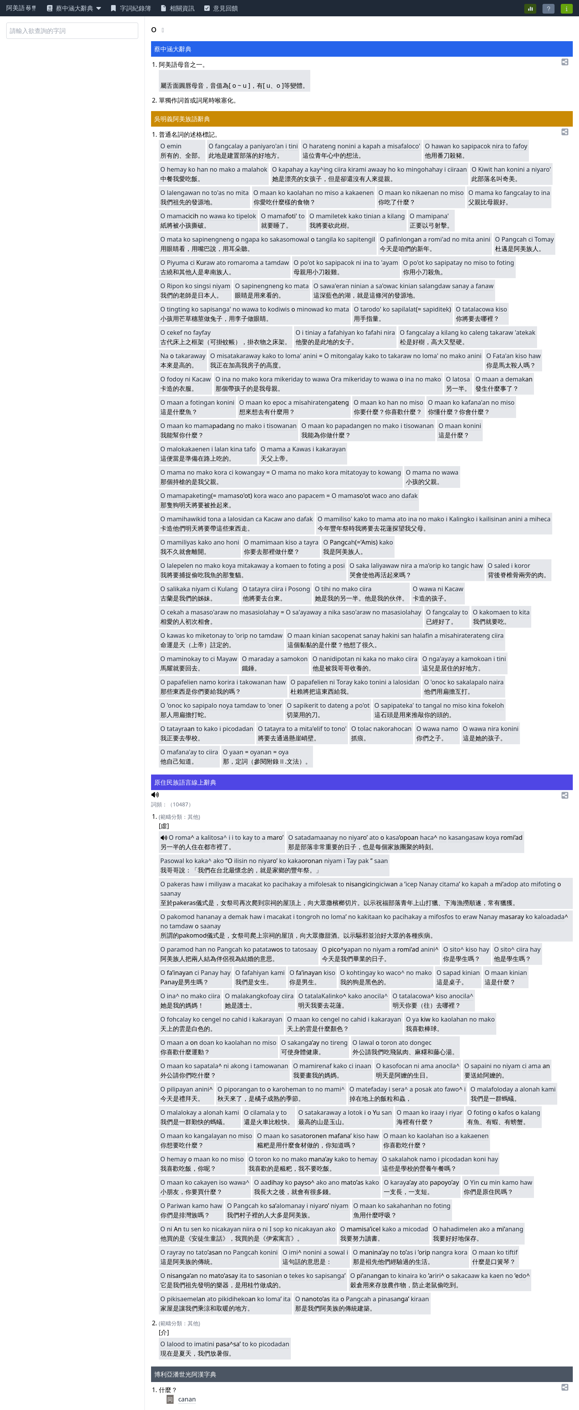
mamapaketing (189, 495)
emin (174, 146)
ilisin (240, 860)
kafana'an (475, 402)
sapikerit (305, 705)
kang (301, 1042)
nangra (442, 1252)
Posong (299, 589)
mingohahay (424, 169)
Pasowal (172, 860)
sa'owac (387, 286)
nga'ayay (441, 659)
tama (451, 884)
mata (174, 239)
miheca (540, 519)
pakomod (181, 916)
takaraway (190, 356)
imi (293, 1252)
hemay (176, 169)
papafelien (182, 682)
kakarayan (331, 449)
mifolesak (322, 884)
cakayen (205, 1182)
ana (510, 1229)
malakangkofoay (255, 996)
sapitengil (361, 239)
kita (524, 612)
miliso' (342, 519)
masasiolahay (259, 612)
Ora (336, 379)
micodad (415, 1229)
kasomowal (292, 239)
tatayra (259, 589)
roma (183, 837)
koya (229, 565)
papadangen (353, 425)
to (508, 146)
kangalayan (210, 1135)
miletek (336, 216)
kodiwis (279, 309)
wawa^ (239, 1182)
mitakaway (253, 565)
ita (243, 1275)
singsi (202, 286)
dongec (420, 1042)
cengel (211, 1019)
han (202, 169)
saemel (187, 1299)
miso (332, 192)
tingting (178, 309)
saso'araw (356, 612)
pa (361, 860)
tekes (296, 1275)
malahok (254, 169)
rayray (176, 1252)
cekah (175, 612)
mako (227, 169)
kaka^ (203, 860)
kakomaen (494, 612)
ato (221, 262)
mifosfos (441, 916)
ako (218, 860)
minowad (310, 309)
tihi (325, 589)
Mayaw (227, 659)
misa (300, 402)
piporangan (241, 1089)
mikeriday (288, 379)
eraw (470, 916)
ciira (340, 169)
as (410, 1252)
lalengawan (183, 192)
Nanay (428, 884)
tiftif (512, 1252)
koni (479, 1159)
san (406, 635)
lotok (355, 1112)
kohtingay (361, 972)
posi (339, 565)
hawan (441, 146)
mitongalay (346, 356)
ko (455, 146)
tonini (377, 682)
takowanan (256, 682)
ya (415, 1019)
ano (290, 495)
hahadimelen (458, 1229)
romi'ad (439, 239)
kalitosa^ (214, 837)
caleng (479, 332)
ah (351, 542)
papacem (311, 495)
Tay (351, 860)
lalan (222, 449)
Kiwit (485, 169)
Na (164, 356)
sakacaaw (465, 1275)
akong (240, 1066)
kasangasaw (466, 837)
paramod (180, 949)
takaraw (501, 332)
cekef (174, 332)
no (213, 169)
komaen (287, 565)
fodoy (175, 379)
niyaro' (541, 169)
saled (501, 565)
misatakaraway (239, 356)
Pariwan (178, 1205)
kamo (510, 1182)
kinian (408, 286)
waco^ (395, 972)
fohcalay (179, 1019)
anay (174, 893)
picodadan (238, 728)
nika (334, 612)
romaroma (243, 262)
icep (411, 884)
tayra (311, 542)
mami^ (335, 1089)
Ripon (175, 286)
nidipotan (340, 659)
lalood (175, 1344)
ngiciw (381, 884)
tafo (250, 449)
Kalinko (332, 996)
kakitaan (369, 916)
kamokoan (476, 659)
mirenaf (320, 1066)
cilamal (260, 1112)
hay (484, 949)
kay (248, 837)
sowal (337, 1252)
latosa (461, 379)
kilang (396, 216)
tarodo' (370, 309)
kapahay (290, 169)
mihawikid (191, 519)
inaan (363, 1066)
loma (338, 916)
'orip (241, 635)
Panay (210, 972)
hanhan (411, 1205)
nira (497, 146)
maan (268, 192)
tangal (432, 705)
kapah (372, 146)
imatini (204, 1344)
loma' (293, 356)
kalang (530, 1112)
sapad (452, 972)
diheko (238, 1299)
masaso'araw (210, 612)
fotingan (202, 402)
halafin (423, 635)
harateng (322, 146)
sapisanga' (215, 309)
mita (242, 192)
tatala (313, 996)
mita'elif (310, 728)
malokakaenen (188, 449)
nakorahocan (393, 728)
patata (261, 949)
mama (484, 192)
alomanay (290, 1205)
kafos (506, 1112)
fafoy (520, 146)
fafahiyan (341, 332)
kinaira (408, 1275)
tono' (339, 728)
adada (555, 916)
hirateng (319, 402)
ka (484, 1275)
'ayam (389, 262)
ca (259, 519)
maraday (261, 659)
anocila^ (375, 996)
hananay (208, 916)
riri (437, 1275)
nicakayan (226, 1229)
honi (232, 542)
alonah (530, 1089)
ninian (360, 286)
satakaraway (323, 1112)
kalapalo (475, 682)
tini (293, 146)
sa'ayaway (307, 612)
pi (380, 1299)
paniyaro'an (267, 146)
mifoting (543, 884)
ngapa (250, 239)
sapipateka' (397, 705)
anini (483, 239)
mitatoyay (354, 472)
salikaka (178, 589)
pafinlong (400, 239)
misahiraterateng (465, 635)
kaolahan (300, 192)
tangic (460, 565)
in (476, 1182)
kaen (496, 1275)
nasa (390, 1299)
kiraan (420, 1299)
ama (427, 1066)
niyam (221, 286)
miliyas (186, 542)
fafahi (373, 332)
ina (545, 192)
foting (505, 262)
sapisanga (329, 1275)
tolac (365, 728)
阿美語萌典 (21, 8)
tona (214, 519)
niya (354, 837)
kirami (357, 169)
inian (373, 216)
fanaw (485, 286)
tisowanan (282, 425)
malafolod (491, 1089)
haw (535, 356)
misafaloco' (403, 146)
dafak (410, 495)
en (197, 1229)
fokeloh (493, 705)
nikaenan (425, 192)
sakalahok (402, 1159)
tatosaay (304, 949)
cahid (240, 1019)
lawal (366, 1042)
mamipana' (432, 216)
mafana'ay (181, 752)
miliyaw (220, 884)
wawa (217, 216)
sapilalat (403, 309)
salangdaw (434, 286)
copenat (350, 635)
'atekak (525, 332)
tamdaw (277, 262)
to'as (218, 192)
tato (201, 1252)
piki (172, 1299)
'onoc (438, 682)
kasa (392, 837)
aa (236, 752)
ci (531, 239)
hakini (391, 635)
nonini (346, 146)
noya (226, 705)
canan (187, 1399)
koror (522, 565)
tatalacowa (478, 309)
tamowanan (271, 1066)
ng (519, 1229)
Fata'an (503, 356)
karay (398, 1182)
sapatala (206, 1066)
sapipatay (448, 262)
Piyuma (177, 262)
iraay (437, 1112)
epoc (280, 402)
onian (274, 1275)
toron (389, 1042)
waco (275, 495)
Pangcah (514, 239)
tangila (326, 239)
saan (381, 860)
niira (248, 1229)
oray (345, 682)
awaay (377, 169)
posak (423, 1089)
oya (283, 752)
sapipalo (205, 705)
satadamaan (313, 837)
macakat (249, 884)
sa (273, 239)
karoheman (289, 1089)
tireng (339, 1042)
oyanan (260, 752)
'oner (274, 705)
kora (266, 379)
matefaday (371, 1089)
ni (358, 262)
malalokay (181, 1112)
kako (355, 216)
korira (226, 682)
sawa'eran (334, 286)
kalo (540, 916)
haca (427, 837)
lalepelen (180, 565)
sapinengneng (213, 239)
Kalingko (462, 519)
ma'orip (430, 565)
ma (171, 216)
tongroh (308, 916)
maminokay (184, 659)
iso (449, 1135)
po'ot (307, 262)
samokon (294, 659)
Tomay (544, 239)
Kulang (227, 589)
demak (515, 379)
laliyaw (381, 565)
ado (509, 884)
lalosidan (241, 519)
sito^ (457, 949)
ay (318, 332)
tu (186, 1229)
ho (392, 169)
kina (236, 449)
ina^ (173, 996)
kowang (246, 472)
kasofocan (397, 1066)
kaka (370, 659)
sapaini (481, 1066)
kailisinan (492, 519)
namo (207, 682)
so (276, 1229)
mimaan (272, 542)
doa (204, 1042)
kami (278, 972)
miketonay (210, 635)
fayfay (201, 332)
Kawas (301, 449)
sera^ (400, 1089)
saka (362, 565)
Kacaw (201, 379)
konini (516, 169)
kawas (176, 635)
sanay (460, 286)
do (523, 1275)
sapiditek (436, 309)
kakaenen (359, 192)
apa (352, 949)
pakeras (178, 884)
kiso (501, 309)
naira (496, 682)
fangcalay (229, 146)
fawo (452, 1089)
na (322, 659)
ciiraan (457, 169)
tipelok (246, 216)
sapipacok (475, 146)
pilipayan (180, 1089)
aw (210, 262)
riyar (455, 1112)
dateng (338, 705)
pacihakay (287, 884)
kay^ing (321, 169)
